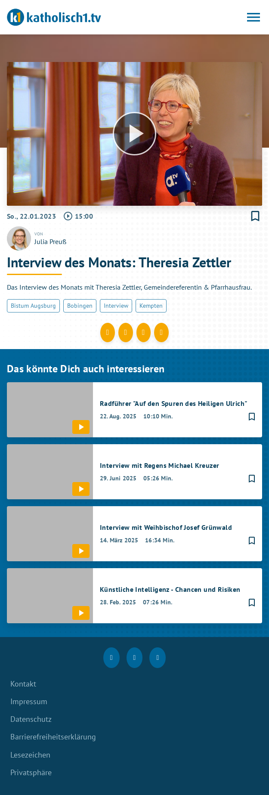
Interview (116, 305)
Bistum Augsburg (33, 305)
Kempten (151, 305)
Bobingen (80, 305)
